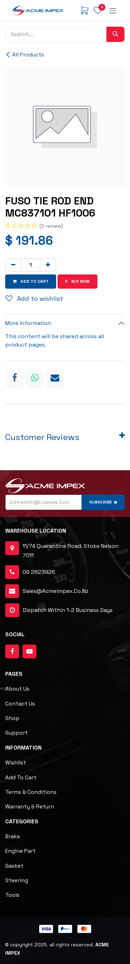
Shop (12, 718)
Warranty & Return (29, 806)
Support (16, 732)
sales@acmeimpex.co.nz (55, 591)
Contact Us (20, 703)
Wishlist (15, 762)
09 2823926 (39, 572)
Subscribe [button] (103, 502)
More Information (28, 323)
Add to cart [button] (31, 281)
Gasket (14, 865)
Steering (16, 880)
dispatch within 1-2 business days (59, 610)
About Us (17, 688)
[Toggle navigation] (113, 10)
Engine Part (20, 851)
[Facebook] (14, 378)
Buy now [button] (77, 281)
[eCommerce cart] (84, 10)
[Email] (55, 378)
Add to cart (20, 777)
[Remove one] (13, 265)
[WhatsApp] (35, 378)
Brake (12, 836)
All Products (24, 54)
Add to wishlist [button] (34, 299)
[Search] (115, 34)
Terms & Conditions (31, 792)
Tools (12, 895)
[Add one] (48, 265)
